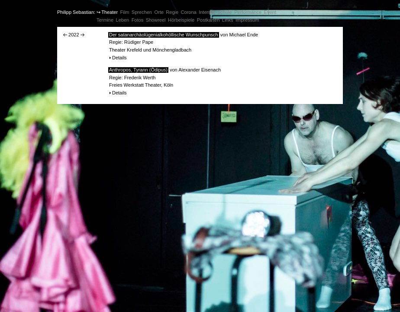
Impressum (247, 20)
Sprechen (142, 12)
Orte (158, 12)
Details (119, 57)
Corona (189, 12)
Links (227, 20)
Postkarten (208, 20)
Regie (172, 12)
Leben (122, 20)
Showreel (156, 20)
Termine (105, 20)
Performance (247, 12)
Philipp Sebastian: (76, 12)
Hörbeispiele (181, 20)
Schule (224, 12)
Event (270, 12)
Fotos (138, 20)
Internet (207, 12)
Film (124, 12)
